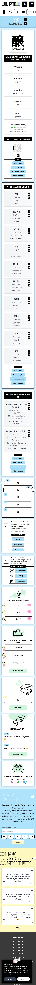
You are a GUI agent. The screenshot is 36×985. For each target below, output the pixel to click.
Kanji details (18, 163)
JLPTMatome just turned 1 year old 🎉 (17, 738)
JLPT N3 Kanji (18, 947)
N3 (18, 837)
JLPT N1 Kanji (18, 954)
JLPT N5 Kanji (18, 941)
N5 (4, 837)
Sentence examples (18, 171)
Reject (10, 979)
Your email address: (9, 827)
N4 (11, 837)
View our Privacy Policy (17, 975)
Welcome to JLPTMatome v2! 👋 (16, 748)
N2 (25, 837)
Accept (23, 979)
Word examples (18, 167)
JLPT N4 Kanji (18, 944)
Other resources (18, 176)
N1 (32, 837)
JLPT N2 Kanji (18, 951)
